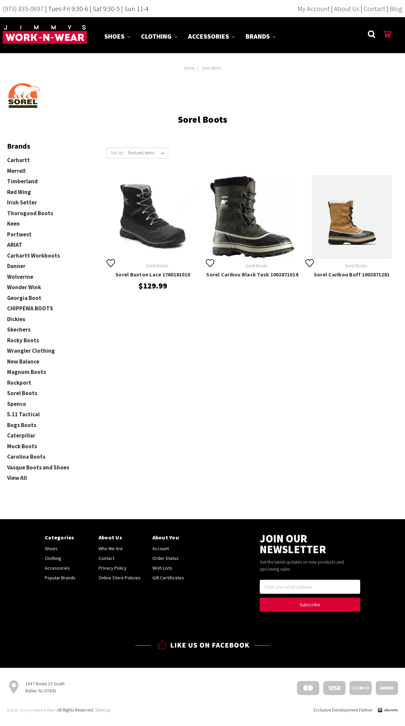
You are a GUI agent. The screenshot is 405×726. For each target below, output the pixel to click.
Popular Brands (60, 578)
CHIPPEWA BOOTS (30, 308)
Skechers (19, 329)
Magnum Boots (26, 372)
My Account (314, 8)
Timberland (22, 181)
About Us (346, 8)
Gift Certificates (168, 578)
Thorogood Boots (30, 213)
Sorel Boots (22, 393)
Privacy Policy (112, 568)
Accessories (211, 36)
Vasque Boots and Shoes (38, 467)
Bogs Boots (21, 425)
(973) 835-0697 (23, 8)
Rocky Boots (23, 340)
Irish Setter (22, 202)
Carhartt (18, 160)
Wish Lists (162, 568)
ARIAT (14, 245)
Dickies (16, 319)
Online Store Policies (120, 578)
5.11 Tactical (23, 414)
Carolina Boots (26, 456)
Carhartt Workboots (33, 255)
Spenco (16, 404)
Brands (260, 36)
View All (17, 478)
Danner (16, 266)
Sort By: (117, 153)
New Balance (23, 361)
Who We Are (111, 548)
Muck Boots (22, 446)
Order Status (165, 558)
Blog (396, 8)
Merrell (16, 171)
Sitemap (103, 710)
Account (160, 548)
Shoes (117, 36)
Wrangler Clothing (31, 350)
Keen (13, 223)
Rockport (19, 382)
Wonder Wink (24, 287)
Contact (374, 8)
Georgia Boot (24, 298)
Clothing (159, 36)
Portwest (19, 234)
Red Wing (19, 192)
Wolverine (20, 276)
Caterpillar (21, 435)
